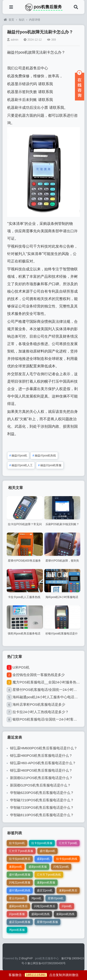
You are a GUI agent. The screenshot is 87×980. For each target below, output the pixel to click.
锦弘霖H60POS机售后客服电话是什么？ (41, 770)
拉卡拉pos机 (17, 843)
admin (12, 39)
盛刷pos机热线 (40, 914)
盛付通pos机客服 (19, 874)
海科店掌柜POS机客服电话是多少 (39, 704)
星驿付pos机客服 (47, 922)
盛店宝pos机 (44, 890)
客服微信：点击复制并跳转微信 (44, 975)
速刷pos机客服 (46, 882)
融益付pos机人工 (21, 465)
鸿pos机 (36, 898)
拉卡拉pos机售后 (19, 858)
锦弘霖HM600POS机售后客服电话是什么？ (43, 748)
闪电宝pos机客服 (19, 882)
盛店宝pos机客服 (19, 922)
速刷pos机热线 (65, 914)
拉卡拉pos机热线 (66, 858)
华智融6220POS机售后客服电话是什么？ (42, 793)
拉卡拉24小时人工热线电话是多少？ (41, 712)
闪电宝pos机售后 (44, 906)
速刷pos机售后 (68, 890)
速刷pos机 (15, 866)
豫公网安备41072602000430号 (46, 963)
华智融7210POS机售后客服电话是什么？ (42, 800)
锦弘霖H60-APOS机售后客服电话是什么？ (43, 763)
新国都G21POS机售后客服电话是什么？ (41, 778)
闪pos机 (67, 906)
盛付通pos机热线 (19, 890)
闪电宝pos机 (61, 866)
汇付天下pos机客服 (21, 851)
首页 (9, 19)
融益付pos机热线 (44, 455)
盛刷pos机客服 (38, 866)
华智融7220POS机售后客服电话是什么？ (42, 807)
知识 (21, 19)
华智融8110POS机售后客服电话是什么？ (42, 815)
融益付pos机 (18, 455)
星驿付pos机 (55, 898)
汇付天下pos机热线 (49, 874)
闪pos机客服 (17, 914)
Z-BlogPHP (26, 958)
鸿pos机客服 (17, 929)
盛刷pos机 (43, 858)
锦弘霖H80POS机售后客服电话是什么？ (41, 755)
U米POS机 (21, 667)
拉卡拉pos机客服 (41, 843)
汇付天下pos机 (68, 843)
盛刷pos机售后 (18, 906)
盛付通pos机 (47, 851)
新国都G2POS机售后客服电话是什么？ (40, 785)
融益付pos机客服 (49, 465)
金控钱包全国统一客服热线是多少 (39, 675)
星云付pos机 (17, 898)
